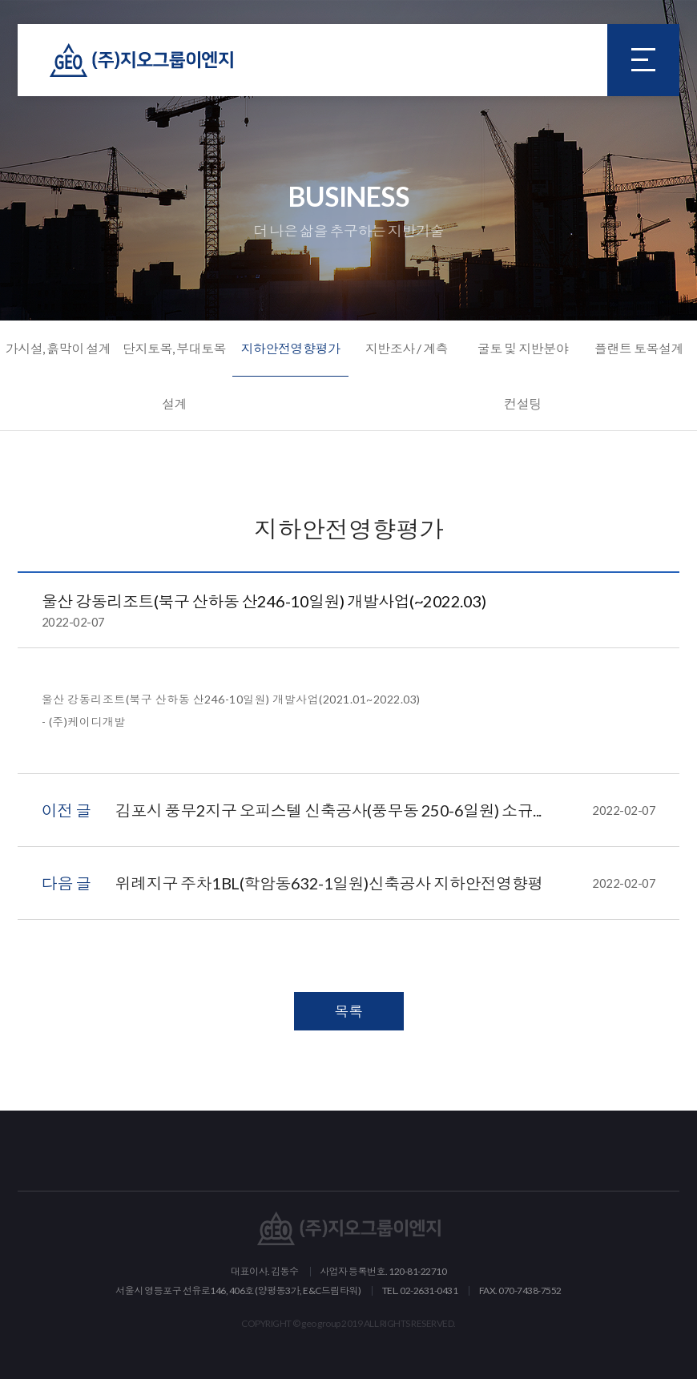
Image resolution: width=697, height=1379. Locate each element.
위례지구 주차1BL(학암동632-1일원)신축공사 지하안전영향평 (385, 883)
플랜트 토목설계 (638, 348)
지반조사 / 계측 (407, 348)
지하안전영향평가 (290, 348)
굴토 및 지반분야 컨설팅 (523, 376)
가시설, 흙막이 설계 (58, 348)
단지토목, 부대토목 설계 (174, 376)
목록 (349, 1011)
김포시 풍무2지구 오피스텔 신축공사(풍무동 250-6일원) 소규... (385, 810)
